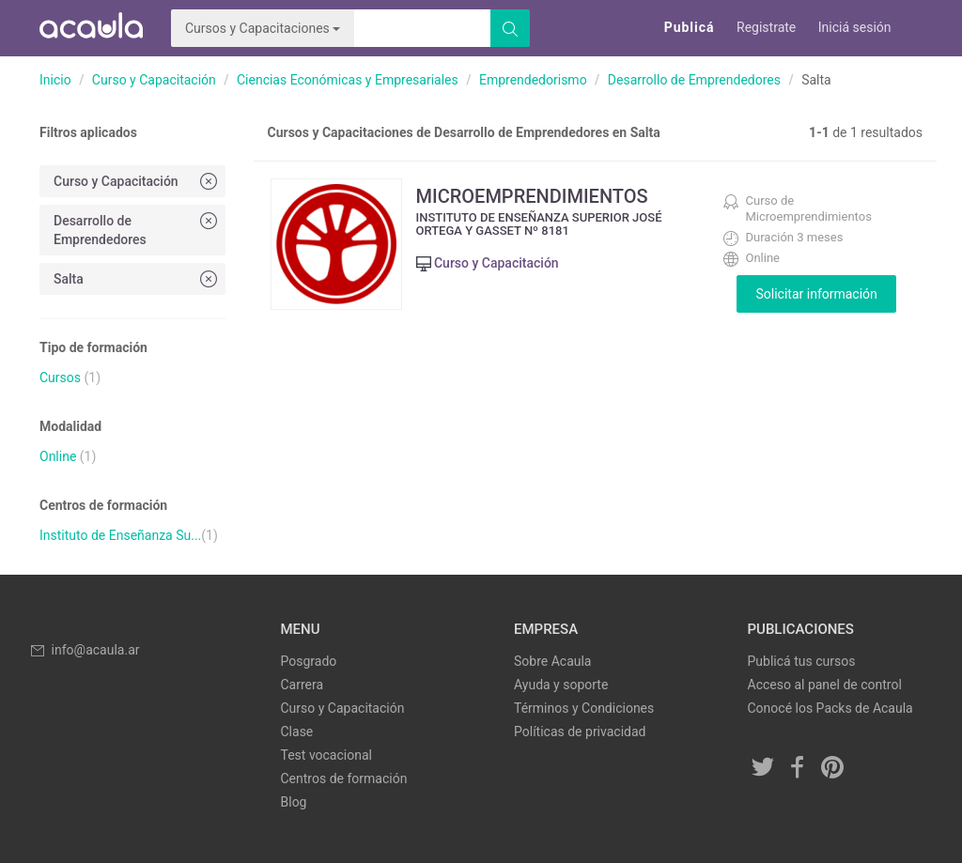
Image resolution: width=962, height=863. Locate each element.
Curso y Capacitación (154, 79)
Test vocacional (326, 755)
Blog (294, 801)
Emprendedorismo (533, 79)
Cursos (60, 377)
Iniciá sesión (855, 27)
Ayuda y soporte (561, 684)
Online (57, 456)
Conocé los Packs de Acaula (830, 708)
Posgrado (309, 661)
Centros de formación (344, 778)
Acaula (91, 28)
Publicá (689, 27)
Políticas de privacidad (579, 731)
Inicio (55, 79)
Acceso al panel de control (825, 684)
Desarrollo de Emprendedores (694, 79)
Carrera (302, 684)
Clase (297, 731)
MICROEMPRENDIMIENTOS (532, 196)
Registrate (766, 27)
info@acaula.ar (84, 649)
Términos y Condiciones (584, 708)
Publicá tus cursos (802, 661)
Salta (137, 278)
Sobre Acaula (552, 661)
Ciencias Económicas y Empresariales (347, 79)
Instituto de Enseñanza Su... (120, 535)
